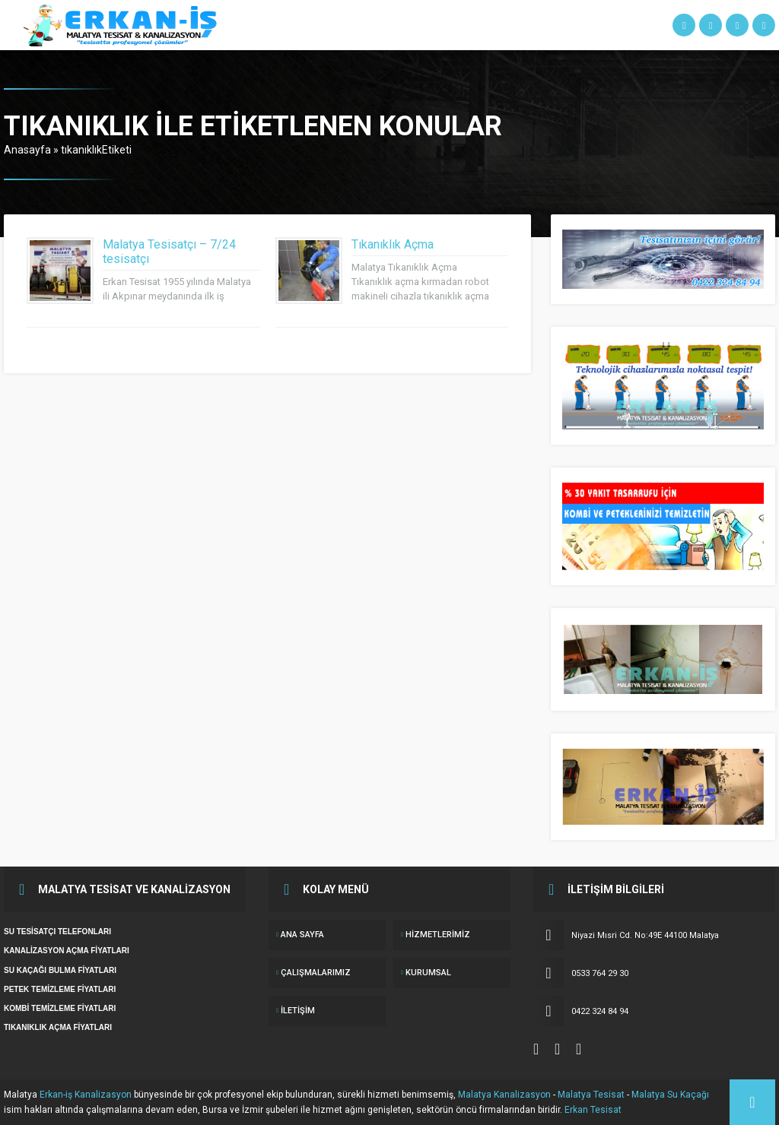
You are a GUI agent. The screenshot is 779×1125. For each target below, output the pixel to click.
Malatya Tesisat (591, 1094)
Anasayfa (27, 150)
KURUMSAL (428, 973)
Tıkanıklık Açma (392, 244)
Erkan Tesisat (593, 1109)
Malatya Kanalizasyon (504, 1094)
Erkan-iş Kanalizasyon (86, 1094)
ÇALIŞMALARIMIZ (316, 973)
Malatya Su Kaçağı (670, 1094)
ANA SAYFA (302, 935)
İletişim (298, 1011)
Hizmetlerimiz (437, 935)
